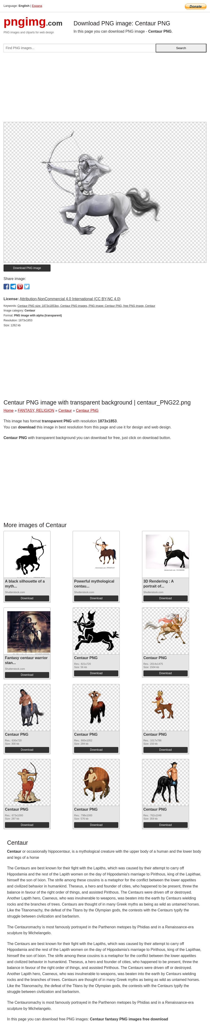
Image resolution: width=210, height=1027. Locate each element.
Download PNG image (27, 268)
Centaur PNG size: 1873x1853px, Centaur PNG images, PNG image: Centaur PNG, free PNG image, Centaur (86, 305)
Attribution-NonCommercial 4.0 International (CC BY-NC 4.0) (70, 299)
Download (27, 598)
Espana (37, 6)
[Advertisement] (105, 89)
